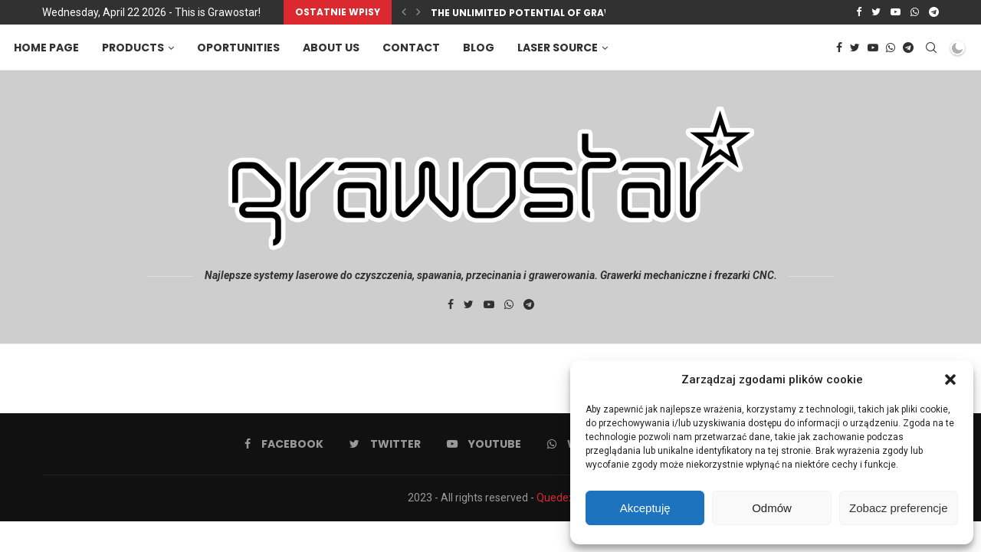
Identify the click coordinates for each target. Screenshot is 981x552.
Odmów (772, 507)
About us (332, 47)
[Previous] (404, 12)
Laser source (559, 47)
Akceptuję (645, 507)
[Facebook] (858, 12)
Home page (47, 47)
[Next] (418, 12)
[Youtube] (896, 12)
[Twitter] (876, 12)
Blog (480, 47)
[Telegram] (934, 12)
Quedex (555, 497)
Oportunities (239, 47)
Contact (412, 47)
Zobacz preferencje (898, 507)
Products (134, 47)
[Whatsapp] (914, 12)
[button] (950, 379)
